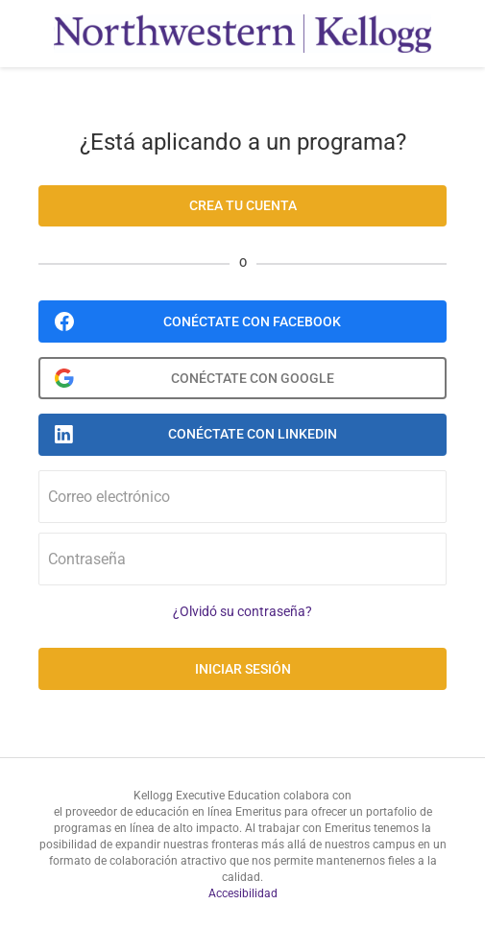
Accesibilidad (243, 893)
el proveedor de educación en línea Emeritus (167, 812)
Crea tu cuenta (243, 205)
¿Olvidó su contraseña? (242, 612)
